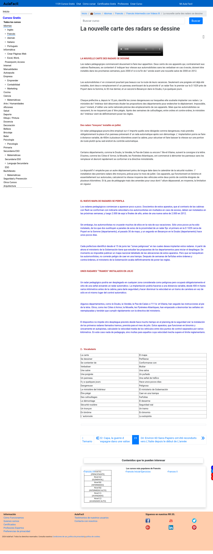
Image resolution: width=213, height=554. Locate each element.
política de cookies (93, 537)
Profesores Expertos (14, 528)
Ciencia (7, 96)
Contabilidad (13, 84)
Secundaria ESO (11, 151)
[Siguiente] (173, 439)
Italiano (11, 42)
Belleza (7, 129)
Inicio (6, 11)
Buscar (196, 20)
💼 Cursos (95, 13)
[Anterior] (113, 439)
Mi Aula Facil (186, 4)
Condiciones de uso (60, 537)
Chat (78, 4)
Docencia (8, 121)
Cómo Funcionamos (14, 517)
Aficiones (8, 107)
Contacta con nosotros (86, 521)
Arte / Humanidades (14, 103)
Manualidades (11, 69)
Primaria (8, 147)
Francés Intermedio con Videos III (143, 13)
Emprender (12, 80)
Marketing (12, 88)
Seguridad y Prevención (15, 178)
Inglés (10, 29)
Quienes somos (11, 521)
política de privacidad (76, 537)
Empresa (8, 76)
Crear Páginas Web (16, 53)
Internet (7, 65)
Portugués (12, 46)
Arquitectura (10, 186)
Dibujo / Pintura (11, 118)
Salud (6, 110)
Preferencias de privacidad (17, 531)
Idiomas (8, 25)
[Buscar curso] (132, 20)
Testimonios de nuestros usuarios (92, 517)
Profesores (123, 4)
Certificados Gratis (106, 4)
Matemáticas (13, 100)
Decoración (9, 125)
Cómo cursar (89, 4)
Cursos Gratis (12, 18)
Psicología (9, 139)
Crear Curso (136, 4)
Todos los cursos (12, 22)
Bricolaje (8, 132)
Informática (9, 49)
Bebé (6, 136)
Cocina (7, 92)
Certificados (10, 524)
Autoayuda (9, 72)
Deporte (8, 114)
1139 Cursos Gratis (65, 4)
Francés (11, 34)
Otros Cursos (10, 182)
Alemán (11, 38)
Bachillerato (9, 171)
